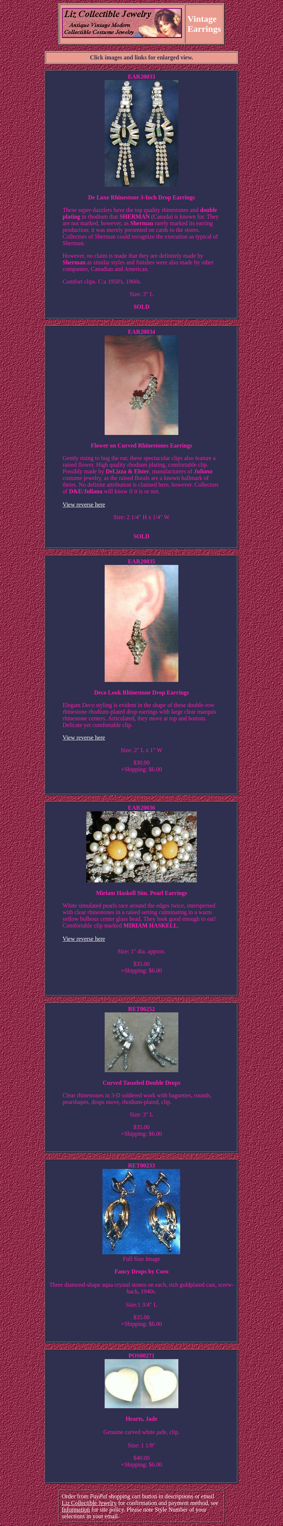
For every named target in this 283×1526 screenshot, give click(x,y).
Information (76, 1509)
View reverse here (84, 504)
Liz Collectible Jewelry (89, 1503)
